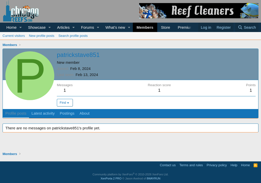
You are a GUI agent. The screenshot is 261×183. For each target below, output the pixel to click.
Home (11, 27)
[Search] (246, 27)
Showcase (37, 27)
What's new (115, 27)
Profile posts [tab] (16, 113)
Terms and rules (191, 165)
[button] (20, 27)
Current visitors (14, 36)
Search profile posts (73, 36)
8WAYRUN (153, 178)
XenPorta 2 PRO (111, 178)
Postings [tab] (67, 113)
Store (165, 27)
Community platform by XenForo (130, 174)
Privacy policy (217, 165)
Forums (87, 27)
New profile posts (41, 36)
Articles (63, 27)
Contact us (168, 165)
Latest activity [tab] (43, 113)
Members (145, 27)
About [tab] (84, 113)
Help (234, 165)
